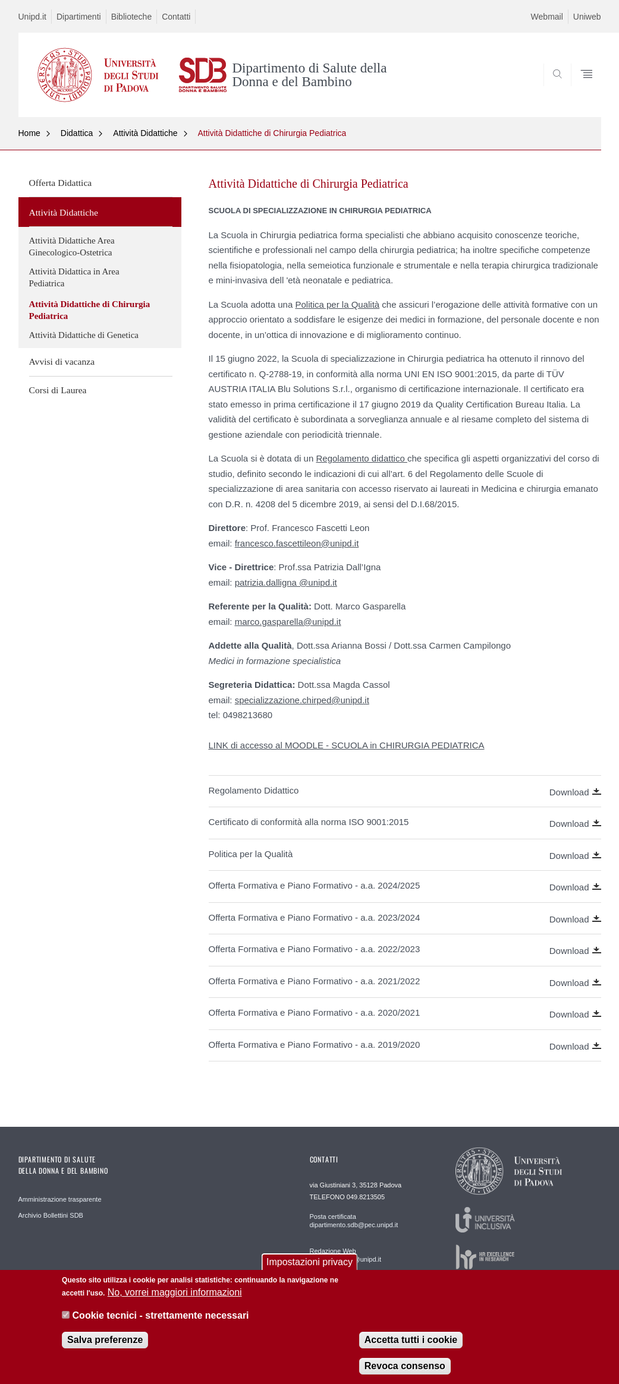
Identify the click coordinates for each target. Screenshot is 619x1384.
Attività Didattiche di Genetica (84, 335)
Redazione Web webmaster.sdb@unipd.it (346, 1255)
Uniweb (587, 16)
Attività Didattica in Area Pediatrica (74, 277)
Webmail (547, 16)
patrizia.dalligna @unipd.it (286, 582)
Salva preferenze (105, 1347)
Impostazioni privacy (309, 1269)
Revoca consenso (405, 1373)
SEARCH (551, 88)
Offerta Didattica (60, 183)
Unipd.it (32, 16)
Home (29, 133)
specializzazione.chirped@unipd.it (302, 700)
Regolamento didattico (361, 458)
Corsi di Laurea (58, 390)
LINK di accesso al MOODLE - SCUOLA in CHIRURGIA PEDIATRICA (347, 745)
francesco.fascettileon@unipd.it (297, 543)
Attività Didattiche (145, 133)
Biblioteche (131, 16)
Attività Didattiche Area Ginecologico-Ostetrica (72, 246)
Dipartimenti (78, 16)
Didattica (77, 133)
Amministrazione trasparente (60, 1199)
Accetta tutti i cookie (411, 1347)
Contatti (176, 16)
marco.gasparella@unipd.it (288, 622)
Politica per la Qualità (337, 304)
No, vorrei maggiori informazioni (175, 1299)
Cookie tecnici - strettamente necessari (161, 1322)
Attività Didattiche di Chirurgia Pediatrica (272, 133)
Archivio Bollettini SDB (50, 1215)
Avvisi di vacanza (62, 361)
